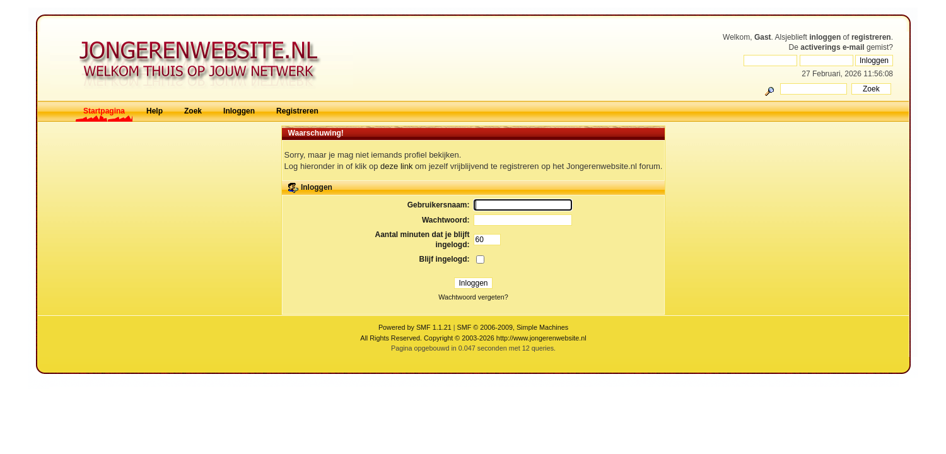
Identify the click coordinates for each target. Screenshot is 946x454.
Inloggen (239, 111)
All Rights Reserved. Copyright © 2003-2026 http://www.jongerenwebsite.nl (473, 338)
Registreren (297, 111)
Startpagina (104, 111)
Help (154, 111)
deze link (396, 166)
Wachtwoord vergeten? (473, 297)
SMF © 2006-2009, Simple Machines (513, 327)
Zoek (193, 111)
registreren (871, 37)
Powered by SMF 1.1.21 (415, 327)
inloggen (825, 37)
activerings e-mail (832, 47)
